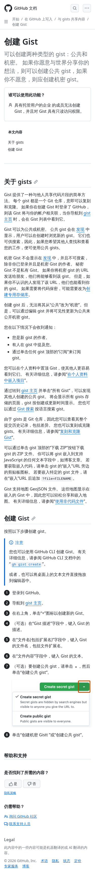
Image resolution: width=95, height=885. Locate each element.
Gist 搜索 (25, 409)
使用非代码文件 (69, 501)
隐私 (55, 860)
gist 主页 (29, 390)
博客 (25, 866)
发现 (80, 229)
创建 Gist (19, 24)
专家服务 (11, 866)
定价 (77, 860)
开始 (15, 19)
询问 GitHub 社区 (20, 816)
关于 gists (21, 181)
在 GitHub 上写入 (38, 19)
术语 (44, 860)
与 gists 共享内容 (71, 19)
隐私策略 (10, 793)
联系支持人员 (17, 823)
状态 (66, 860)
